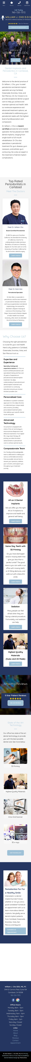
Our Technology (15, 853)
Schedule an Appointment (11, 931)
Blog (15, 1035)
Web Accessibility (23, 1055)
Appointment (15, 1043)
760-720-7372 (18, 12)
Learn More (15, 60)
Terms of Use (13, 1055)
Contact (15, 1040)
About (15, 1033)
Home (15, 1031)
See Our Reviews (15, 703)
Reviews (15, 1038)
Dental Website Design (10, 1057)
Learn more (15, 255)
